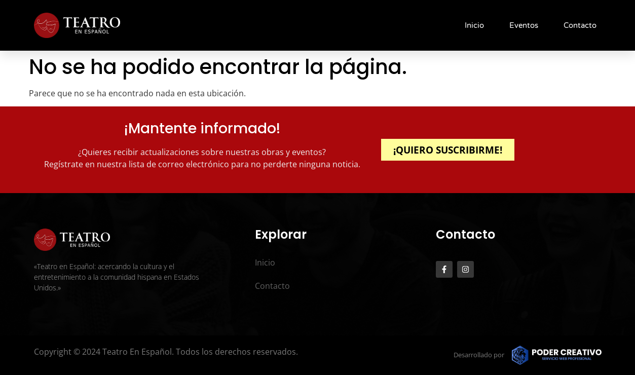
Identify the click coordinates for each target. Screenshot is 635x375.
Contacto (580, 25)
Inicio (474, 25)
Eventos (523, 25)
